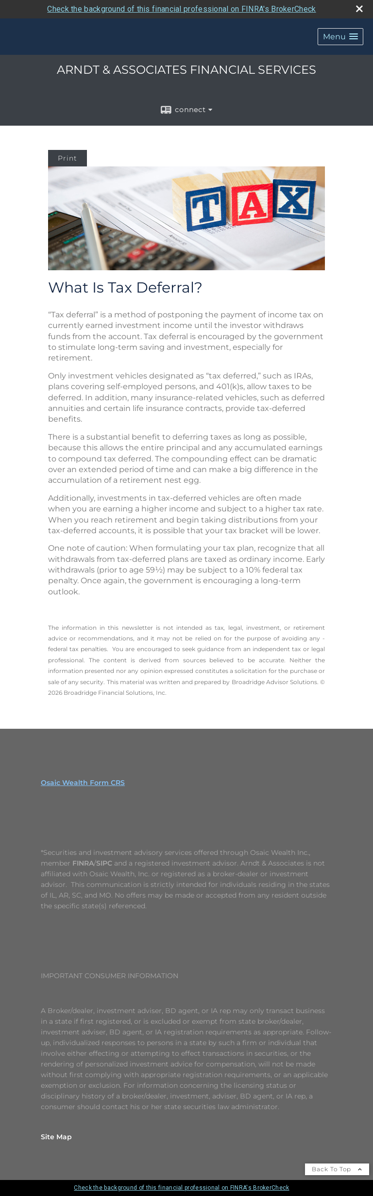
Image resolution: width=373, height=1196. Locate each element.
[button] (340, 36)
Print (67, 158)
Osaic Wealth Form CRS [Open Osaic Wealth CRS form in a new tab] (83, 782)
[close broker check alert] (359, 9)
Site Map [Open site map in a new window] (56, 1136)
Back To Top (337, 1169)
